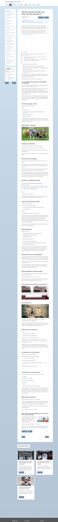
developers (40, 22)
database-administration (30, 20)
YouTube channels (26, 33)
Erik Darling (21, 466)
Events (21, 4)
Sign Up (34, 4)
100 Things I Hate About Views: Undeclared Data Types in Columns (44, 463)
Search (38, 4)
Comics (14, 4)
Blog (10, 4)
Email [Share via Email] (46, 17)
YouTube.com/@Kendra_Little (11, 72)
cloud (25, 22)
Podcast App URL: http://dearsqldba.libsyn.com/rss (11, 78)
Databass (27, 105)
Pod (18, 4)
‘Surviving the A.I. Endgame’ (28, 490)
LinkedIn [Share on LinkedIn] (41, 17)
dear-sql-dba (37, 22)
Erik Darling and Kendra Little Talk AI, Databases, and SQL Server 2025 (25, 463)
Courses (26, 4)
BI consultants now (9, 46)
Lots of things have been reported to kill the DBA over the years (10, 14)
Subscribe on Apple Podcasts (11, 75)
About (30, 4)
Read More (21, 472)
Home (7, 4)
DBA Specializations (9, 35)
